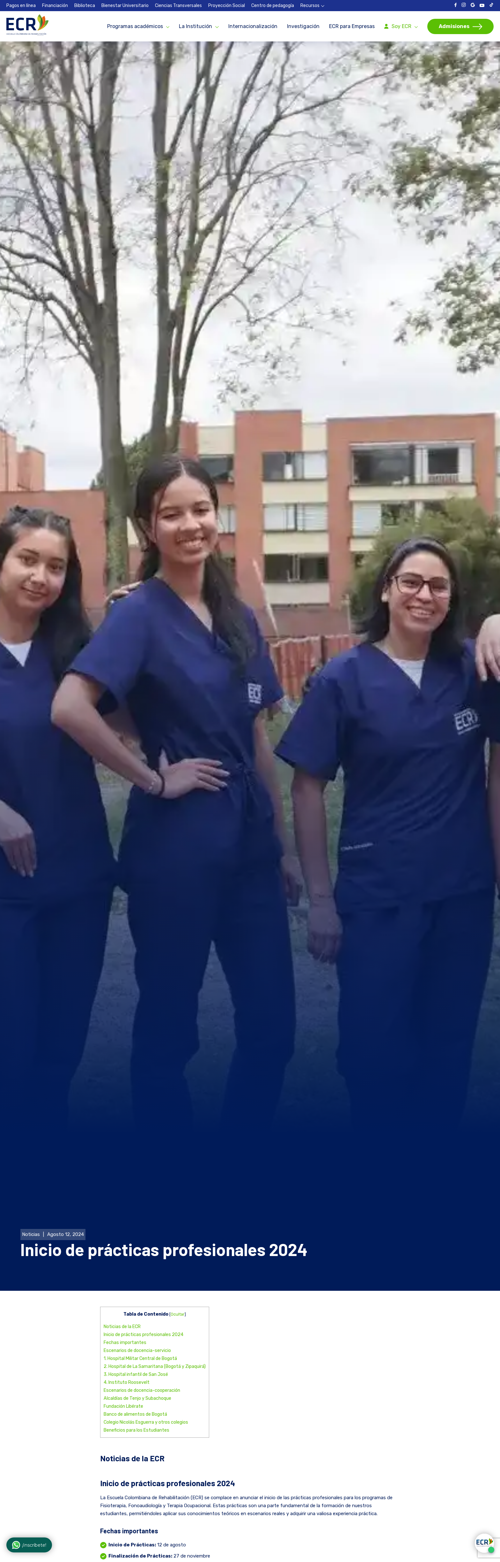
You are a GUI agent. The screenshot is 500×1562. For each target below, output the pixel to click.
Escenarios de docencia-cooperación (142, 1325)
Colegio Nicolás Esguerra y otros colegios (146, 1357)
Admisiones (454, 26)
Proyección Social (226, 5)
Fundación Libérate (123, 1341)
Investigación (303, 26)
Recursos (310, 5)
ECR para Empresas (352, 26)
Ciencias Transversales (178, 5)
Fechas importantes (125, 1277)
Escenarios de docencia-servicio (137, 1285)
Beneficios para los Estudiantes (136, 1365)
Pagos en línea (21, 5)
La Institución (195, 26)
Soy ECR (401, 26)
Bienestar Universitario (125, 5)
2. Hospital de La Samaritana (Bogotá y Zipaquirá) (155, 1301)
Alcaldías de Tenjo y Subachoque (137, 1333)
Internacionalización (252, 26)
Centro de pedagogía (272, 5)
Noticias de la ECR (122, 1261)
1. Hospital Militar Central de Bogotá (140, 1293)
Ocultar (178, 1248)
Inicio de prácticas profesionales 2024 (143, 1269)
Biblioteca (84, 5)
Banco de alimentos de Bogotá (135, 1349)
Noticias (31, 1169)
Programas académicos (135, 26)
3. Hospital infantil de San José (136, 1309)
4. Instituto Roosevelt (127, 1317)
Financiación (55, 5)
